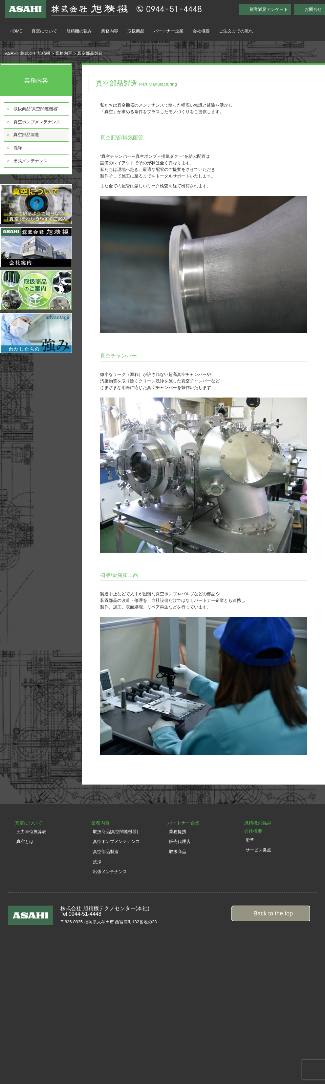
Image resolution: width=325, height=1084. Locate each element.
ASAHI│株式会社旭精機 (27, 53)
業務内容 (109, 31)
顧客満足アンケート (268, 9)
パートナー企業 (169, 31)
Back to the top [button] (273, 913)
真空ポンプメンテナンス (36, 121)
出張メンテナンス (30, 160)
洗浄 (17, 147)
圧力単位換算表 (31, 831)
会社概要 (201, 31)
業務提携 (177, 831)
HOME (16, 31)
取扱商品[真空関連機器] (35, 108)
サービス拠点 (258, 850)
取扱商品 (135, 31)
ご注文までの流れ (236, 31)
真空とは (24, 841)
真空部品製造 (26, 134)
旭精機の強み (79, 31)
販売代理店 (179, 841)
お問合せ (313, 9)
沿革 (250, 839)
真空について (44, 31)
